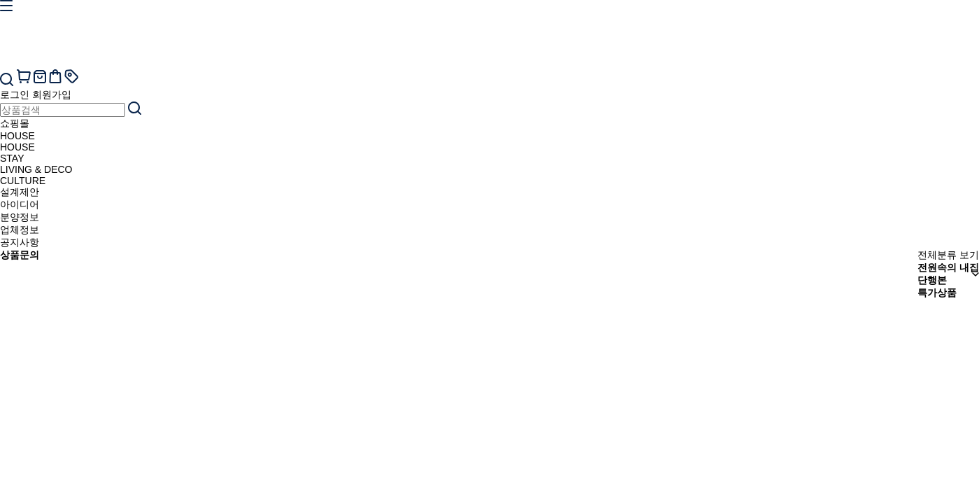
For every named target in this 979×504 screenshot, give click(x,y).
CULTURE (22, 180)
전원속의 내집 (948, 267)
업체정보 (19, 229)
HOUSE (17, 135)
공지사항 (19, 242)
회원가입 (51, 94)
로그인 (14, 94)
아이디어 (19, 204)
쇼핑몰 (14, 123)
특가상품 (937, 292)
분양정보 (19, 217)
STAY (12, 158)
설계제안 (19, 191)
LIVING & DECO (36, 169)
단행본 (932, 280)
